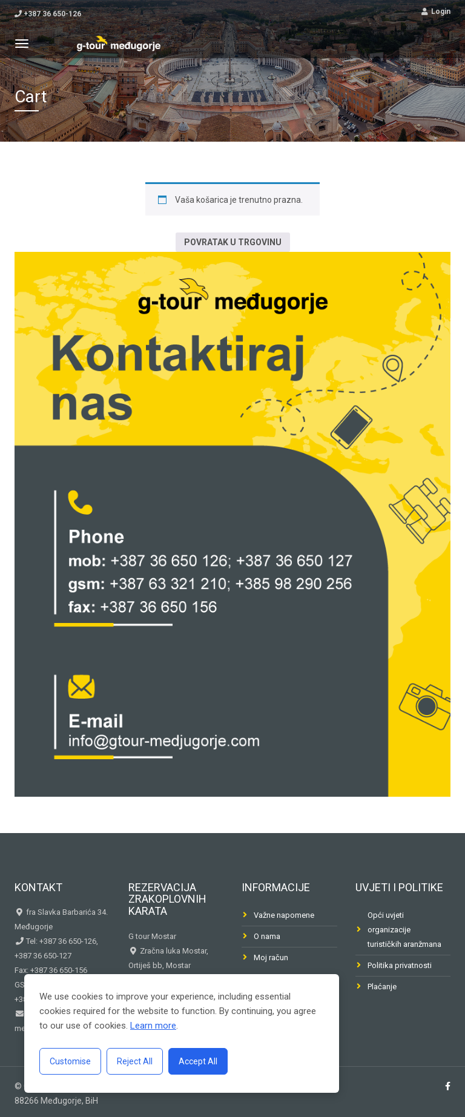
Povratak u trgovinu (233, 242)
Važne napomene (284, 915)
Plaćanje (382, 986)
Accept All (198, 1061)
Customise (70, 1061)
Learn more (153, 1025)
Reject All (135, 1061)
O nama (267, 936)
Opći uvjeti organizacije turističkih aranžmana (404, 930)
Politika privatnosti (400, 965)
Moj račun (271, 957)
